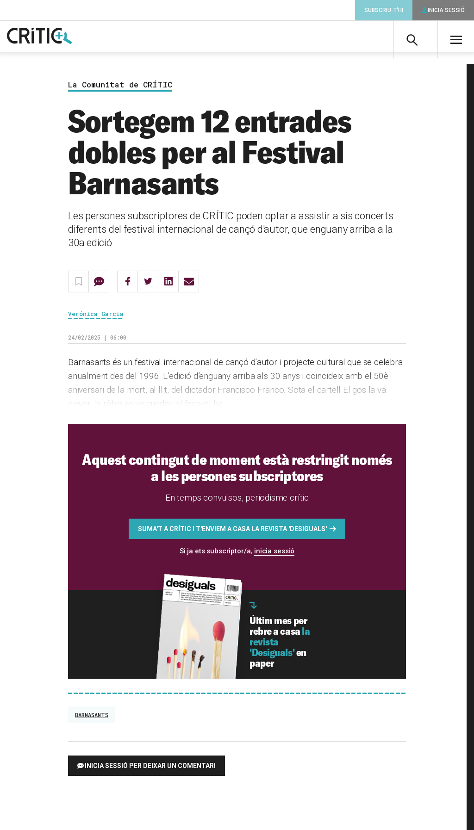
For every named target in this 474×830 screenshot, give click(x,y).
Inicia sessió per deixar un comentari (150, 769)
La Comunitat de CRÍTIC (120, 88)
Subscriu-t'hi (383, 10)
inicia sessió (274, 555)
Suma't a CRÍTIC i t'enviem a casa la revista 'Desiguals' (232, 532)
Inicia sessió (446, 10)
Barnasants (91, 718)
